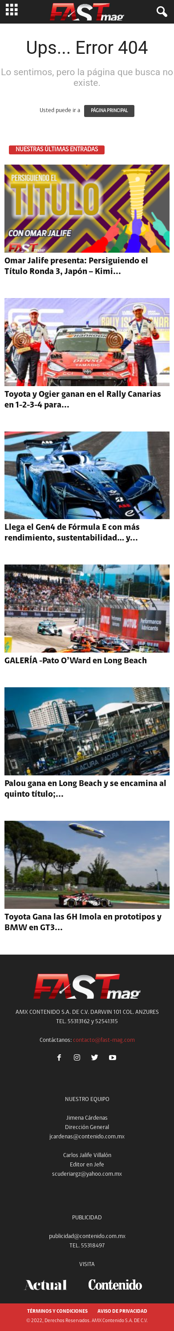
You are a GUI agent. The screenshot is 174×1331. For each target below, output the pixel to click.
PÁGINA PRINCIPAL (109, 111)
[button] (160, 12)
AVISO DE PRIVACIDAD (122, 1311)
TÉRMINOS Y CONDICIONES (57, 1311)
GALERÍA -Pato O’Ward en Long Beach (75, 661)
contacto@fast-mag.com (104, 1040)
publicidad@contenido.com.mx (87, 1236)
